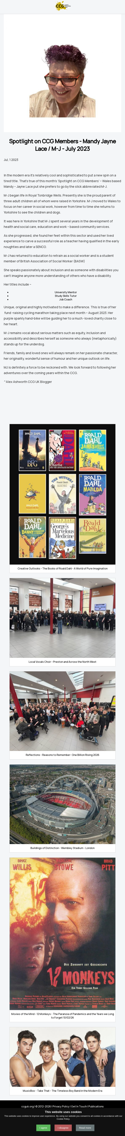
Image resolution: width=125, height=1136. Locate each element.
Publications (96, 1106)
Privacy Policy (61, 1106)
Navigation (4, 5)
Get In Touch (79, 1106)
